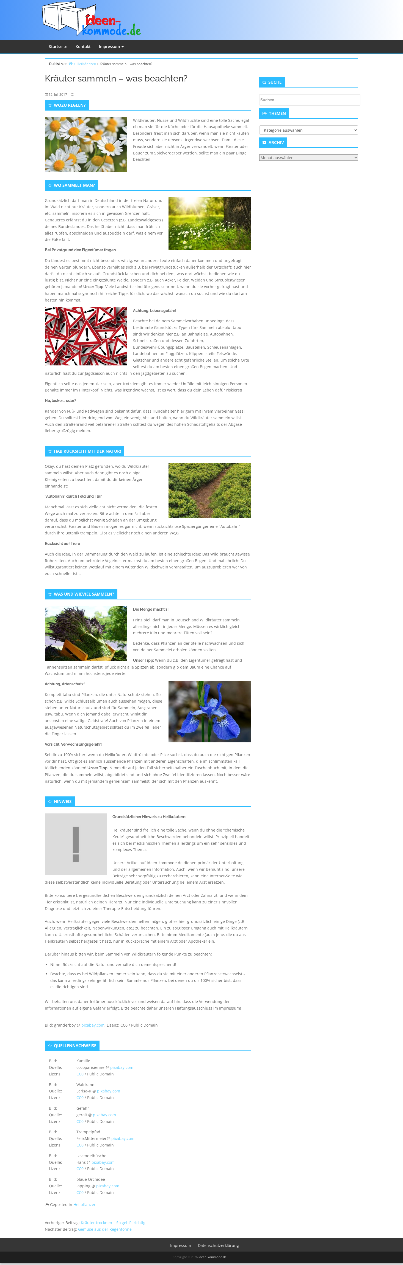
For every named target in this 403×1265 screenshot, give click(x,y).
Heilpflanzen (84, 1204)
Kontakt (83, 46)
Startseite (58, 46)
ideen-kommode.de (212, 1257)
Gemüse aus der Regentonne (105, 1229)
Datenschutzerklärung (218, 1245)
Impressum (111, 46)
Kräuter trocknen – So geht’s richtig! (114, 1222)
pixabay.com (92, 1025)
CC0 (80, 1074)
